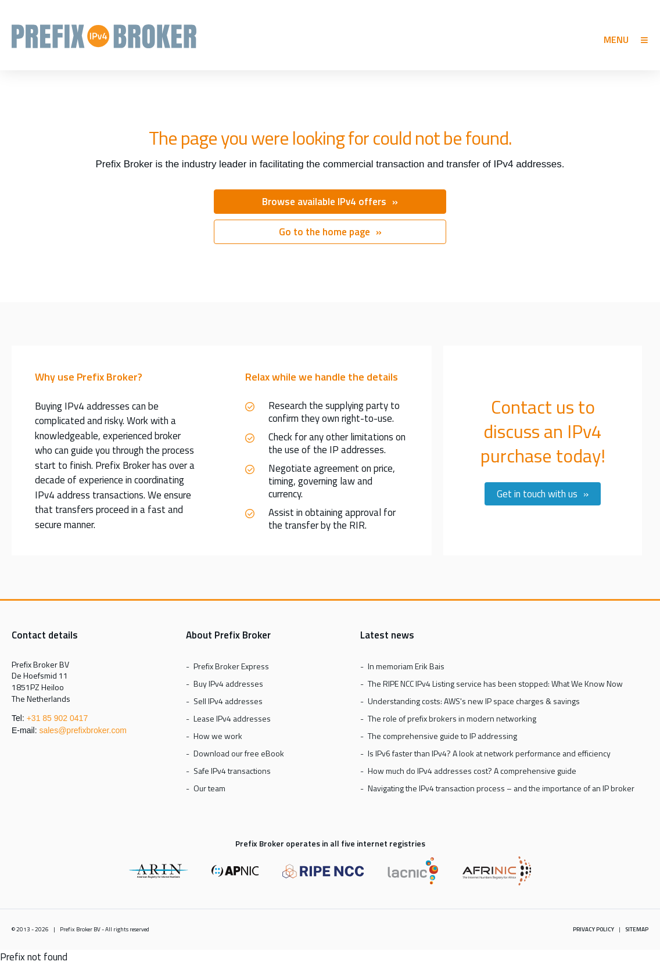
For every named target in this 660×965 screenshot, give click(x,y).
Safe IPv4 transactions (232, 771)
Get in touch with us (537, 493)
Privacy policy (593, 929)
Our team (209, 788)
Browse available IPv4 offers (324, 201)
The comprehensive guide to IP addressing (442, 736)
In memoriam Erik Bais (406, 666)
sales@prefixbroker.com (82, 730)
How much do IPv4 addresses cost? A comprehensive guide (472, 771)
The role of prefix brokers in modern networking (452, 718)
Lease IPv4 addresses (232, 718)
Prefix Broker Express (104, 41)
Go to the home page (324, 231)
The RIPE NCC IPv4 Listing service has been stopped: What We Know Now (495, 683)
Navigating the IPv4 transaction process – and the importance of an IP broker (501, 788)
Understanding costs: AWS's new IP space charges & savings (474, 701)
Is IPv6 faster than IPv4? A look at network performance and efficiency (489, 753)
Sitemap (636, 929)
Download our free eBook (238, 753)
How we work (217, 736)
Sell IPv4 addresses (228, 701)
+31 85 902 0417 (57, 718)
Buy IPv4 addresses (228, 683)
